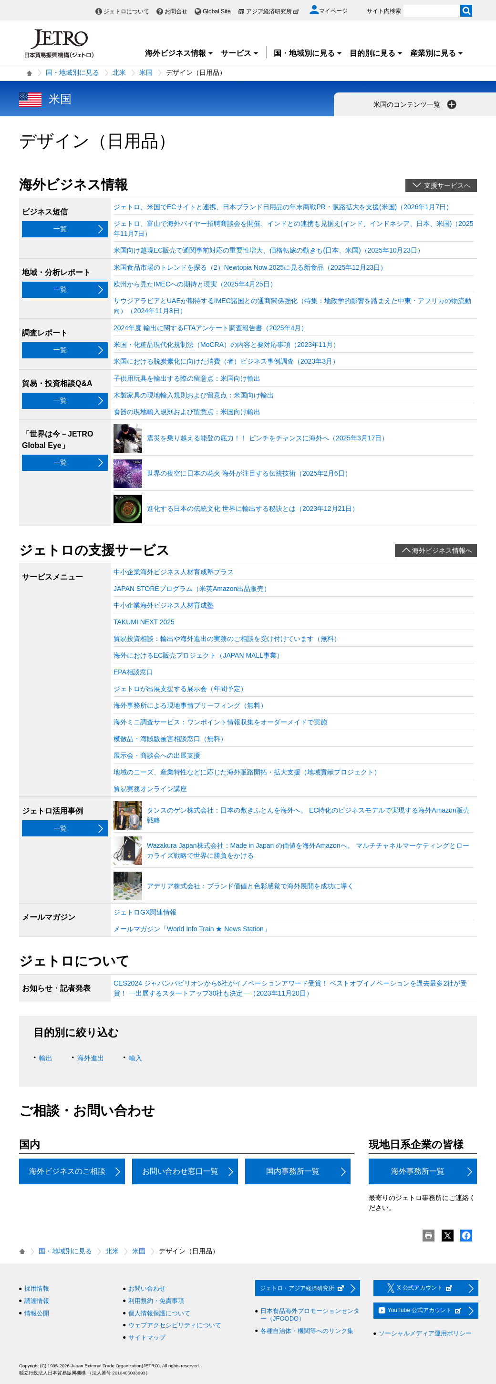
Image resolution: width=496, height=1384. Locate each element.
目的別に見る (376, 53)
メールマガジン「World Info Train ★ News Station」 (192, 929)
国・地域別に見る (308, 53)
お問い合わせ (146, 1288)
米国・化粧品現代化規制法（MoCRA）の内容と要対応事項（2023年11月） (227, 344)
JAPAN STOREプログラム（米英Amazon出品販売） (192, 588)
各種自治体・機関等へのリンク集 (306, 1330)
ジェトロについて (126, 11)
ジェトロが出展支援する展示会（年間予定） (180, 688)
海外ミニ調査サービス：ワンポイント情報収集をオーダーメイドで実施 (220, 722)
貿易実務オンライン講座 (150, 789)
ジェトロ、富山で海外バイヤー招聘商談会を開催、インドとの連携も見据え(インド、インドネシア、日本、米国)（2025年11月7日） (293, 228)
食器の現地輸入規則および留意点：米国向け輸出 (187, 412)
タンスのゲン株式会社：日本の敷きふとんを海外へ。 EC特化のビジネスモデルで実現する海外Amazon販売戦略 (308, 815)
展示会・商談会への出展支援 (157, 755)
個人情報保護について (159, 1313)
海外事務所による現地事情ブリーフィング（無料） (190, 705)
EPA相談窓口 (133, 672)
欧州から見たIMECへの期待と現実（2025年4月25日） (195, 284)
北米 (119, 72)
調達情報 (36, 1300)
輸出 (45, 1058)
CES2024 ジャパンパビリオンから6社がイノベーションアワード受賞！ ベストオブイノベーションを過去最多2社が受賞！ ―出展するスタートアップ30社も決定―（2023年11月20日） (290, 988)
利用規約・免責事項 (156, 1300)
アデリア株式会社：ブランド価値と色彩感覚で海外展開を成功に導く (250, 886)
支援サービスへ (447, 185)
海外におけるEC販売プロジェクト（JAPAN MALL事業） (198, 655)
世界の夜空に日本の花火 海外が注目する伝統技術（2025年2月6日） (249, 473)
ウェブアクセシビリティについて (174, 1325)
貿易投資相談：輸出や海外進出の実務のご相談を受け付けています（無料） (227, 638)
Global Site (217, 11)
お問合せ (176, 11)
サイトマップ (146, 1337)
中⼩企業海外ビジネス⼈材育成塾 (164, 605)
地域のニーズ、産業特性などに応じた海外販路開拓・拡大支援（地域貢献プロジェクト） (247, 772)
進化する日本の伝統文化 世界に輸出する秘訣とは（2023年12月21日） (253, 508)
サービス (240, 53)
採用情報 (36, 1288)
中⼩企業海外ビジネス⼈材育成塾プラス (174, 572)
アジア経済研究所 (273, 11)
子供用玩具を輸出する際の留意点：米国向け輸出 (187, 378)
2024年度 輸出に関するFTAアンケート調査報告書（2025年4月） (211, 328)
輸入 (135, 1058)
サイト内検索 (384, 11)
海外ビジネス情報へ (442, 550)
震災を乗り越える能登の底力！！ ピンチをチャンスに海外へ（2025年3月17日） (267, 438)
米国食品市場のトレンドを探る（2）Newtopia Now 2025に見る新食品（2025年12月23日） (250, 267)
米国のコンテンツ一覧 (415, 104)
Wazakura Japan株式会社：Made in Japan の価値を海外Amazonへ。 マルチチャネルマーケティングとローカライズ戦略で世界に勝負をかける (308, 850)
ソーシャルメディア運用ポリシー (425, 1333)
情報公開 (36, 1313)
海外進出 (90, 1058)
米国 (146, 72)
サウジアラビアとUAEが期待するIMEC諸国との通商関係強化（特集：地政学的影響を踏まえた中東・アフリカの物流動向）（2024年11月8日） (292, 306)
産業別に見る (437, 53)
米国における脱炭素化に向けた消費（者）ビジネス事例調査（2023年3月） (226, 361)
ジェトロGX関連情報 (145, 912)
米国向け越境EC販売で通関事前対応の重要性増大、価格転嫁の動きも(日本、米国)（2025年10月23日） (269, 250)
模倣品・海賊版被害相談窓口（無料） (170, 739)
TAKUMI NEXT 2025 (144, 622)
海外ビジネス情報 (179, 53)
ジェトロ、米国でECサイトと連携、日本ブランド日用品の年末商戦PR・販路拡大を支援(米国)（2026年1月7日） (283, 207)
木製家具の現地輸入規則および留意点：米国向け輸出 (194, 395)
